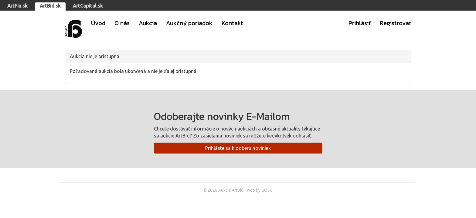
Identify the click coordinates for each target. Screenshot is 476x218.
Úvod (98, 23)
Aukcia (148, 23)
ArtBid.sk (50, 5)
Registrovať (395, 23)
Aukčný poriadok (189, 23)
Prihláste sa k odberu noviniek (238, 148)
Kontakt (232, 23)
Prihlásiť (359, 23)
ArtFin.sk (17, 5)
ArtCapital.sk (88, 5)
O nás (122, 23)
